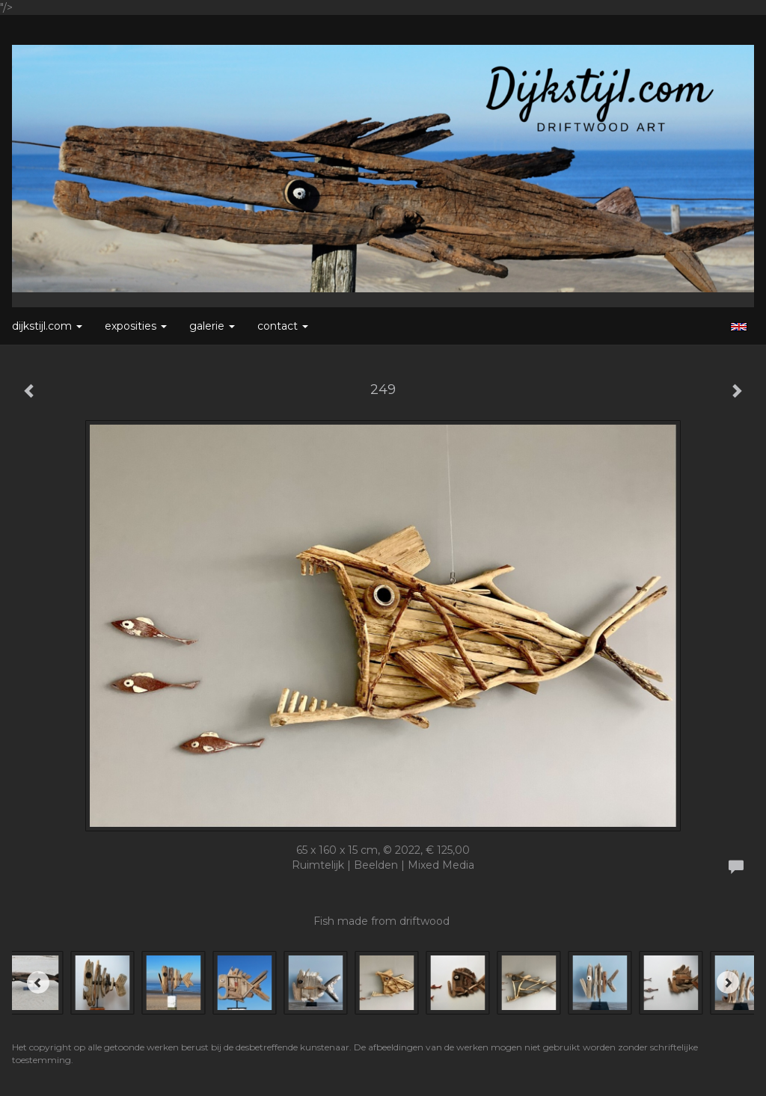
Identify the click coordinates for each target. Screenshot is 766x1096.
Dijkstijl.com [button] (47, 326)
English (738, 326)
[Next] (728, 982)
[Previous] (38, 982)
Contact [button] (282, 326)
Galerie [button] (212, 326)
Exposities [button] (136, 326)
